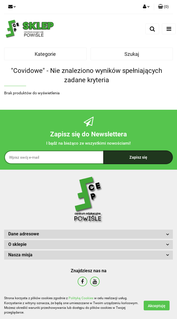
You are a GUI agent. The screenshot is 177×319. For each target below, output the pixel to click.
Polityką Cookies (81, 298)
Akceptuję (156, 305)
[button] (163, 7)
